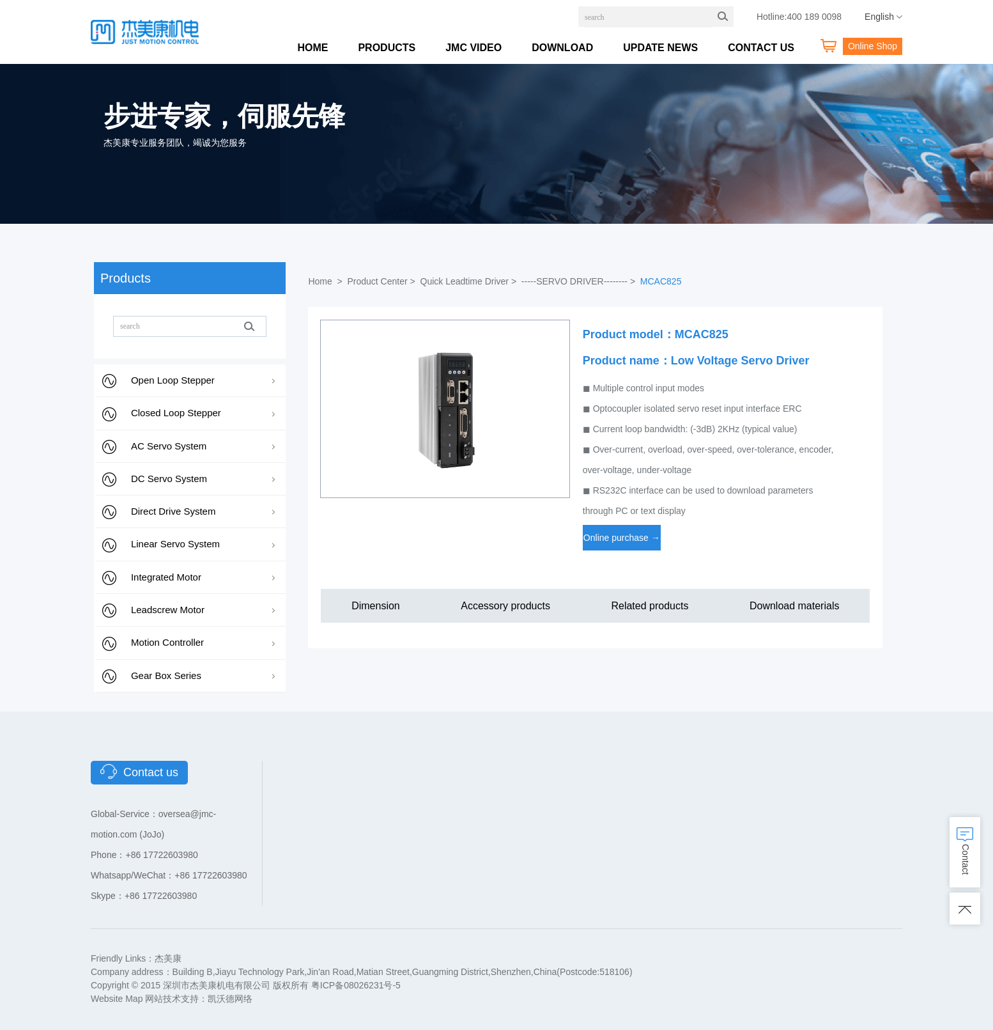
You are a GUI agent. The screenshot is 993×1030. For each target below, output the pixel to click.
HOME (312, 47)
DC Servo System (169, 478)
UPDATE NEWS (660, 47)
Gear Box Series (166, 675)
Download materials (795, 605)
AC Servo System (168, 446)
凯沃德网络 (230, 999)
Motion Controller (167, 642)
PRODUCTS (386, 47)
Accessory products (505, 605)
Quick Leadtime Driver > (469, 281)
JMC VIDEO (473, 47)
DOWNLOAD (562, 47)
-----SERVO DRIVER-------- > (579, 281)
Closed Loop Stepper (176, 412)
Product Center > (382, 281)
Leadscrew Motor (167, 609)
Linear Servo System (175, 543)
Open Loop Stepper (173, 380)
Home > (326, 281)
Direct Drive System (173, 511)
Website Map (116, 999)
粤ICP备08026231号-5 (356, 985)
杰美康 (168, 958)
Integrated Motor (166, 577)
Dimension (375, 605)
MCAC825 (661, 281)
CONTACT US (761, 47)
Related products (649, 605)
